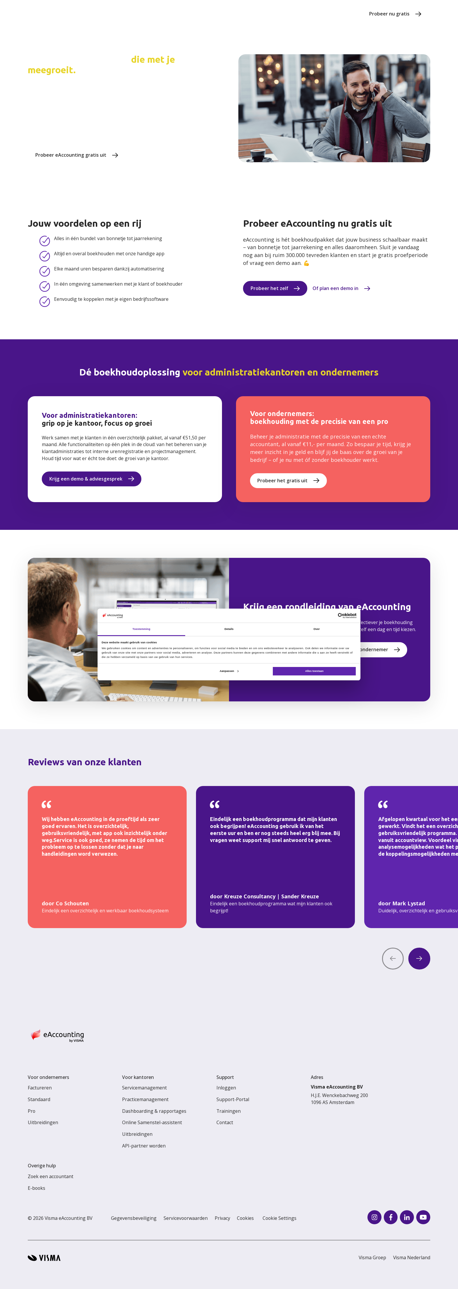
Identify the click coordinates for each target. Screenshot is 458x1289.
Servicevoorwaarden (186, 1218)
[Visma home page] (44, 1258)
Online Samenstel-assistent (152, 1122)
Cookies (245, 1218)
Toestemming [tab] (141, 629)
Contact (224, 1122)
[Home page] (58, 14)
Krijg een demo (155, 155)
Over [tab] (316, 629)
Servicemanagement (144, 1087)
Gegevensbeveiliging (134, 1218)
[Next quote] (419, 959)
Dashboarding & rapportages (154, 1111)
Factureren (40, 1087)
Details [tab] (228, 629)
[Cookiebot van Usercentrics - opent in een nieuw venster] (330, 616)
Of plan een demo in (335, 288)
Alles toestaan (314, 671)
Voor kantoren (266, 13)
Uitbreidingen (43, 1122)
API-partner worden (144, 1146)
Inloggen (226, 1087)
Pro (31, 1111)
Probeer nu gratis (389, 14)
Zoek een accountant (50, 1176)
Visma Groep (372, 1257)
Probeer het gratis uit (282, 480)
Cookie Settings (279, 1218)
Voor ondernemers (316, 13)
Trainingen (228, 1111)
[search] (352, 13)
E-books (36, 1188)
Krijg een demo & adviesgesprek (85, 479)
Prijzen (165, 13)
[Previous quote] (393, 959)
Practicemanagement (145, 1099)
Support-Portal (232, 1099)
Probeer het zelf (269, 288)
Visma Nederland (411, 1257)
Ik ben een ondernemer (361, 649)
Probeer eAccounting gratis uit (70, 155)
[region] (229, 857)
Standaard (39, 1099)
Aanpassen (229, 671)
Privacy (222, 1218)
